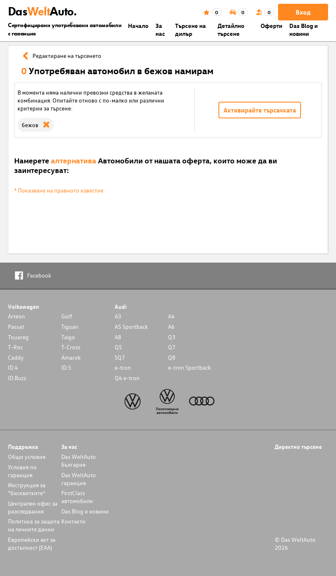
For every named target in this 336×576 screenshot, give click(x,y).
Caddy (16, 357)
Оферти (271, 26)
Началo (138, 26)
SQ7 (120, 357)
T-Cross (70, 347)
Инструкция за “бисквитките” (26, 489)
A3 (118, 316)
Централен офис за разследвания (33, 507)
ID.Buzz (17, 378)
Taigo (68, 337)
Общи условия (26, 457)
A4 (171, 316)
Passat (16, 327)
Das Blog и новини (303, 30)
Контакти (73, 521)
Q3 (172, 337)
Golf (66, 316)
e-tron (123, 367)
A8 (118, 337)
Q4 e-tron (127, 378)
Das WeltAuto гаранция (78, 479)
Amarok (71, 357)
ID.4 (13, 367)
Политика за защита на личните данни (34, 525)
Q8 (172, 357)
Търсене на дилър (190, 30)
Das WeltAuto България (78, 460)
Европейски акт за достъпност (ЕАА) (31, 543)
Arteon (16, 316)
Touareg (18, 337)
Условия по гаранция (22, 471)
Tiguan (69, 327)
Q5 (118, 347)
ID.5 (66, 367)
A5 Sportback (131, 327)
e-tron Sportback (189, 367)
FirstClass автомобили (77, 497)
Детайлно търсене (231, 30)
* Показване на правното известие (58, 190)
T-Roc (15, 347)
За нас (160, 30)
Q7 (172, 347)
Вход (303, 12)
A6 (171, 327)
